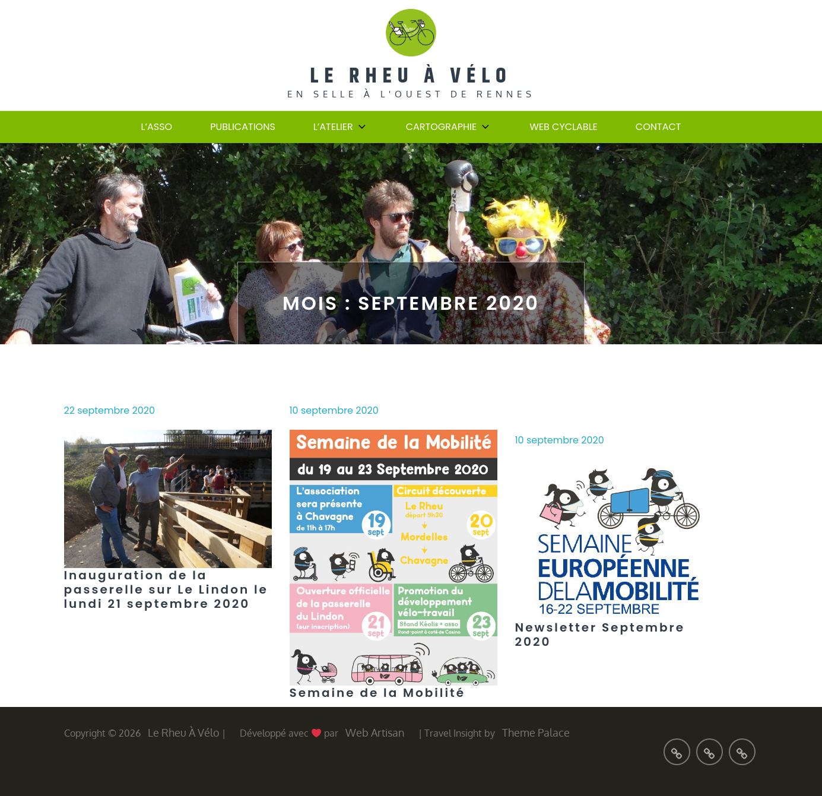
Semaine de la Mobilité (378, 692)
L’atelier (340, 127)
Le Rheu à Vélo (411, 76)
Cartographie (449, 127)
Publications (242, 127)
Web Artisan (374, 732)
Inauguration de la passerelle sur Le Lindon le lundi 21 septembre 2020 (166, 589)
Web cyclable (563, 127)
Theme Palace (536, 732)
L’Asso (157, 127)
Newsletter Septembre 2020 (600, 634)
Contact (658, 127)
